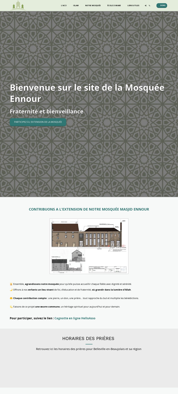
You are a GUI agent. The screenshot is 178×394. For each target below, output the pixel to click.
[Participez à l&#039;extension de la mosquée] (38, 122)
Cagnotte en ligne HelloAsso (75, 318)
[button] (65, 5)
